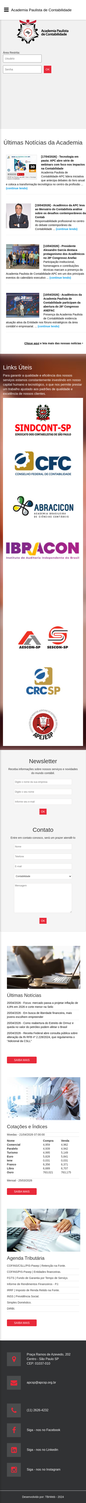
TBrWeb (50, 1496)
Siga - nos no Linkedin (42, 1449)
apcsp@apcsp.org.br (41, 1382)
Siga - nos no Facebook (43, 1430)
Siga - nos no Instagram (43, 1469)
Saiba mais (22, 1060)
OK (43, 920)
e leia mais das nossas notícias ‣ (53, 343)
